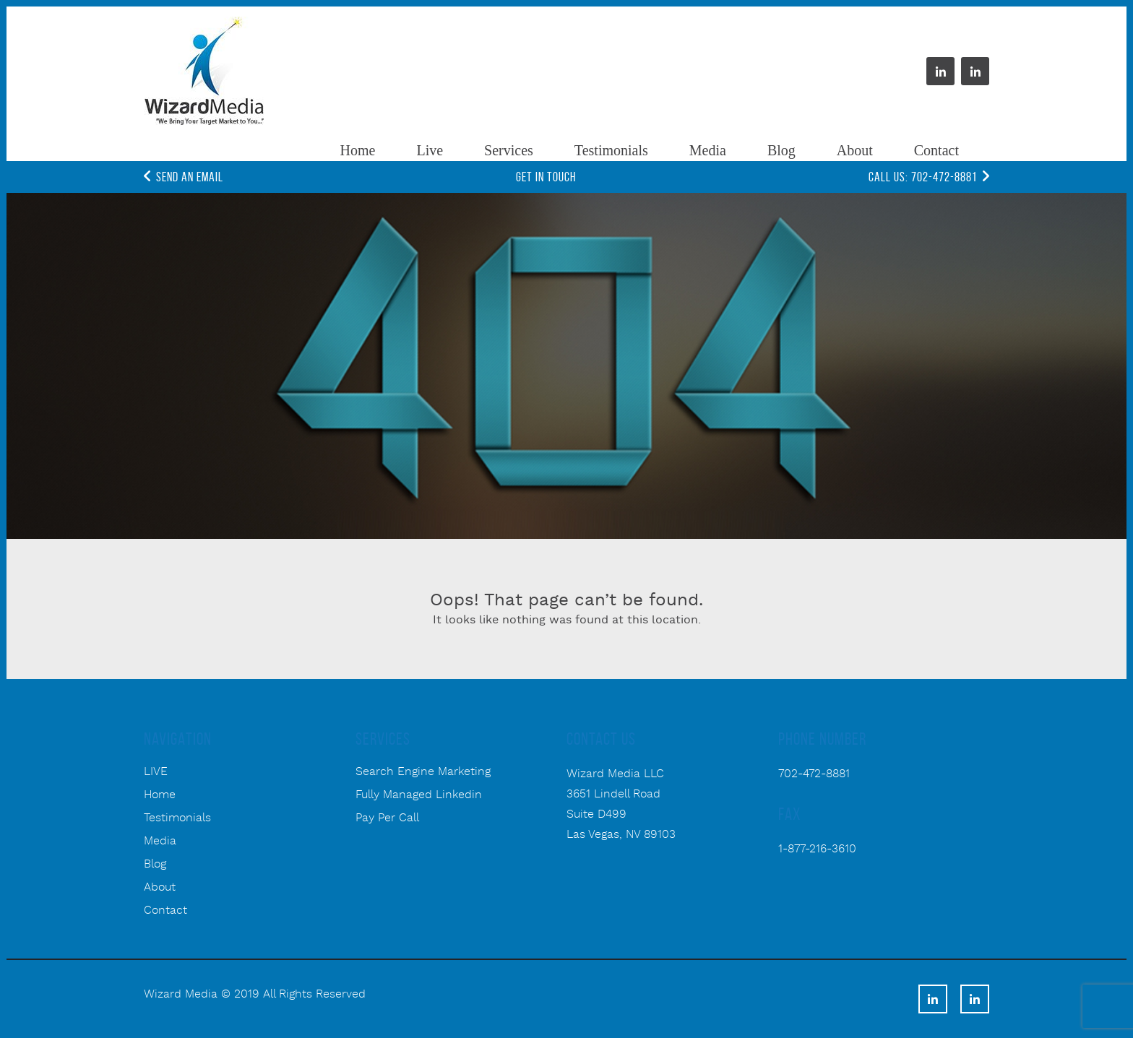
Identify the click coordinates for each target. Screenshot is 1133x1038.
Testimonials (611, 150)
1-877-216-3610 (817, 849)
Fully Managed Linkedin (419, 795)
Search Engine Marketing (423, 772)
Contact (936, 150)
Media (707, 150)
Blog (781, 150)
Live (429, 150)
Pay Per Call (387, 818)
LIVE (156, 772)
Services (508, 150)
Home (358, 150)
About (855, 150)
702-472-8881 (814, 774)
